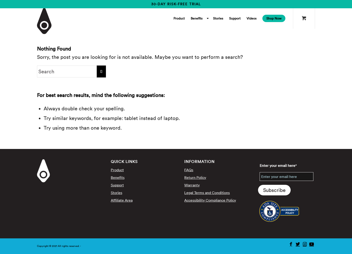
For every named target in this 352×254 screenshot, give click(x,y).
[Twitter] (297, 244)
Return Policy (195, 177)
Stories (116, 192)
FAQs (188, 170)
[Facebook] (290, 244)
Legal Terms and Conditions (207, 192)
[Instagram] (304, 244)
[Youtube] (311, 244)
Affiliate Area (122, 200)
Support (117, 185)
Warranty (192, 185)
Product (117, 170)
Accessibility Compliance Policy (210, 200)
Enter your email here (278, 165)
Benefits (118, 177)
